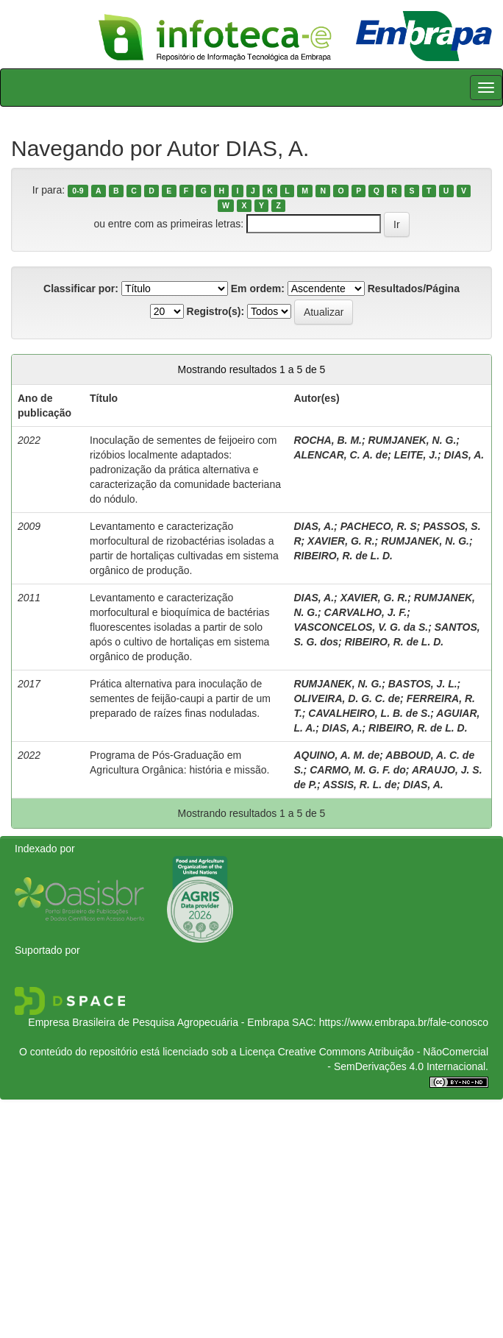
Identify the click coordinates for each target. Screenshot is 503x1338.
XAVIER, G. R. (341, 541)
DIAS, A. (463, 455)
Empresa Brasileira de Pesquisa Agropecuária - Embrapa (158, 1022)
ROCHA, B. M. (327, 440)
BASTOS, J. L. (422, 684)
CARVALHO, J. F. (365, 612)
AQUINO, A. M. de (336, 755)
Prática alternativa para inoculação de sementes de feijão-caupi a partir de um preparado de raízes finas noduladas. (180, 698)
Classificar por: (80, 288)
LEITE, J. (416, 455)
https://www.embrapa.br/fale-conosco (403, 1022)
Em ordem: (258, 288)
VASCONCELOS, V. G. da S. (360, 627)
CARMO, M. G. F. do (358, 770)
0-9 (77, 190)
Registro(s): (216, 311)
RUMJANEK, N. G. (412, 440)
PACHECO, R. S (378, 526)
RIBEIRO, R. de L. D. (343, 556)
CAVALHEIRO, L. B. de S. (369, 713)
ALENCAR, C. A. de (340, 455)
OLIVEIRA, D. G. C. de (346, 698)
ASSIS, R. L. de (359, 784)
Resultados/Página (414, 288)
